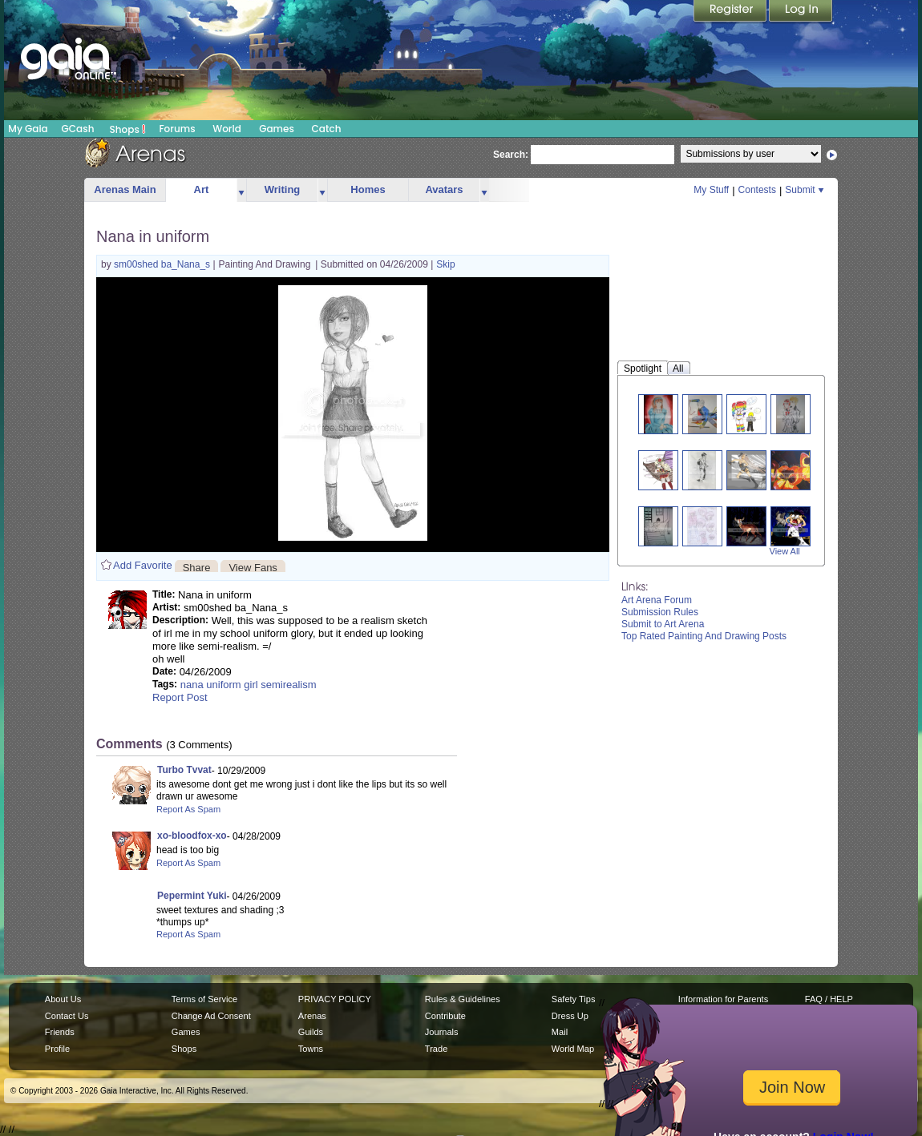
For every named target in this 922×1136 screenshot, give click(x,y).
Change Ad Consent (211, 1016)
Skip (445, 264)
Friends (60, 1032)
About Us (63, 999)
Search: (510, 154)
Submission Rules (659, 612)
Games (276, 128)
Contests (757, 189)
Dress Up (570, 1016)
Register (731, 12)
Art (201, 189)
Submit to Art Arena (662, 624)
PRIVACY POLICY (334, 999)
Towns (310, 1048)
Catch (327, 128)
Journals (442, 1032)
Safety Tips (574, 999)
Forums (177, 128)
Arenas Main (125, 189)
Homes (367, 189)
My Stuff (711, 189)
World (226, 128)
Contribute (445, 1016)
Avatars (444, 189)
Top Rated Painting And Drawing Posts (704, 636)
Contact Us (67, 1016)
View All (785, 551)
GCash (78, 128)
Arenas (312, 1016)
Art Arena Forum (656, 600)
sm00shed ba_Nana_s (163, 264)
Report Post (180, 697)
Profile (57, 1048)
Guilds (310, 1032)
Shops (128, 129)
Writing (283, 189)
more (241, 190)
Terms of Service (204, 999)
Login (801, 12)
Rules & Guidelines (462, 999)
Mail (560, 1032)
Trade (436, 1048)
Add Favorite (142, 565)
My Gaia (27, 128)
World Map (573, 1048)
